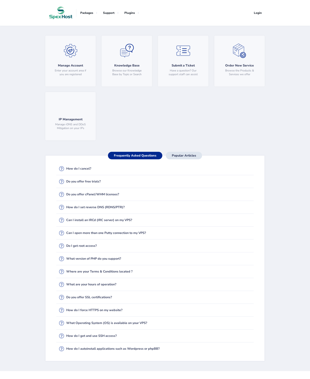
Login (258, 13)
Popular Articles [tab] (184, 155)
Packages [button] (86, 13)
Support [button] (108, 13)
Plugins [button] (129, 13)
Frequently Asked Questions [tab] (135, 155)
